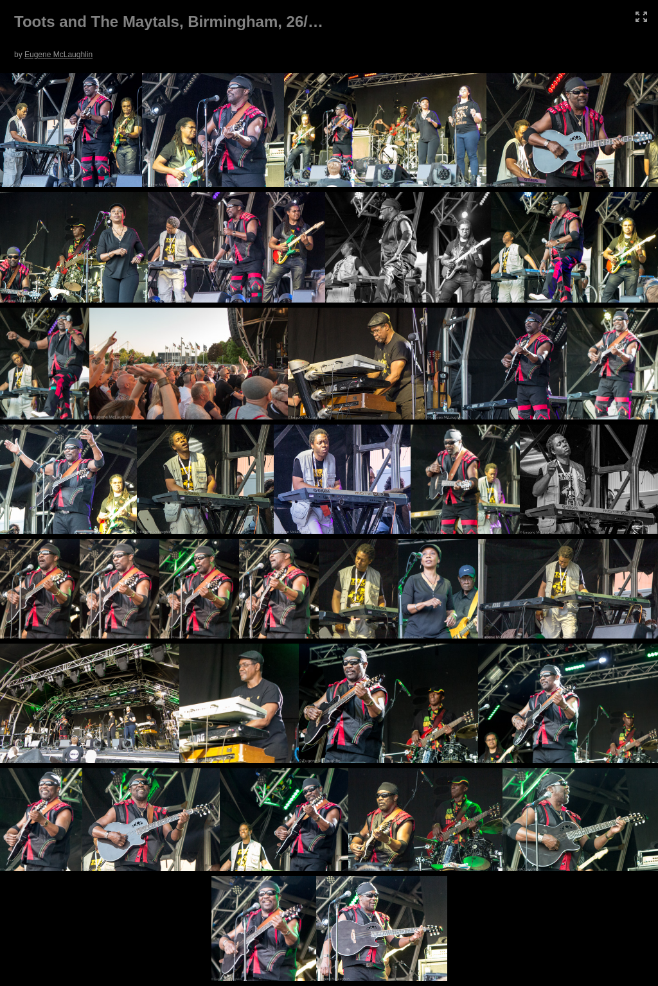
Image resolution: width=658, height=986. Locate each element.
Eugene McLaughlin (58, 54)
